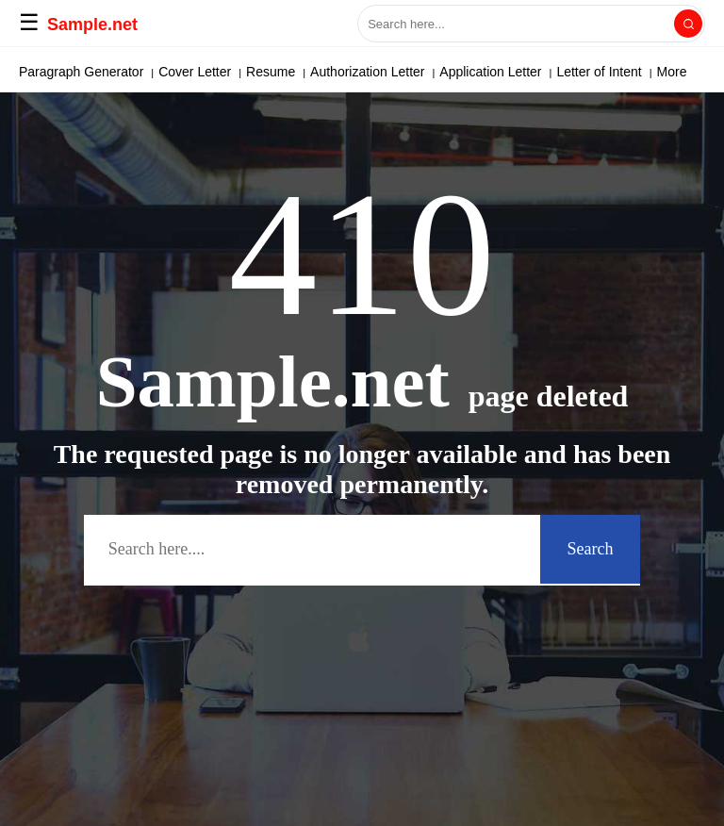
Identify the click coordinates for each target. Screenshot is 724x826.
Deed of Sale (183, 71)
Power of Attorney (400, 71)
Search (591, 548)
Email (113, 71)
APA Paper (50, 71)
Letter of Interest (285, 71)
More (598, 71)
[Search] (688, 23)
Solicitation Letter (517, 71)
